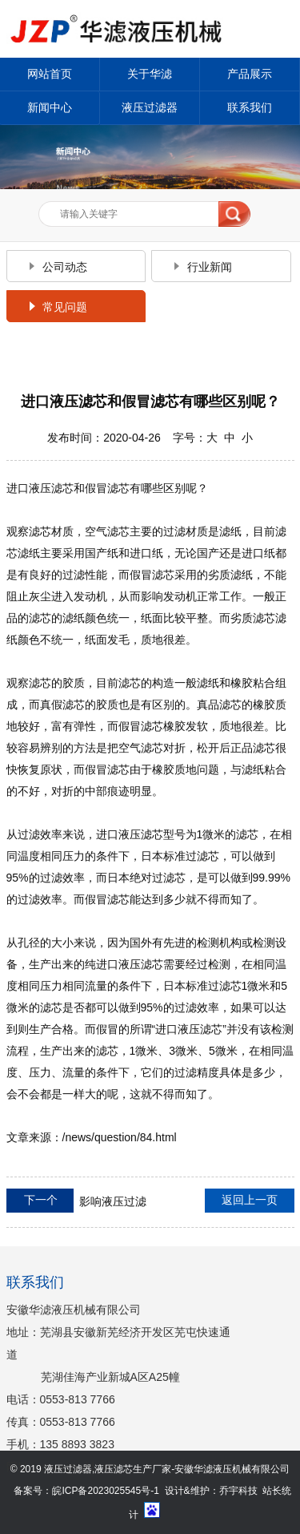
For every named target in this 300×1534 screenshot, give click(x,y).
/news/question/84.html (119, 1137)
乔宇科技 (238, 1490)
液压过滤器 (150, 107)
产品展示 (249, 73)
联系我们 (249, 107)
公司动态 (64, 266)
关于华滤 (149, 73)
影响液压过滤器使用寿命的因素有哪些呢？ (76, 1202)
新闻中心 (49, 107)
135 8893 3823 (77, 1444)
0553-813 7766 (77, 1399)
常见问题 (64, 307)
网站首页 (49, 73)
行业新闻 (209, 266)
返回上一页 (250, 1199)
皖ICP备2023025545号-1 (105, 1490)
